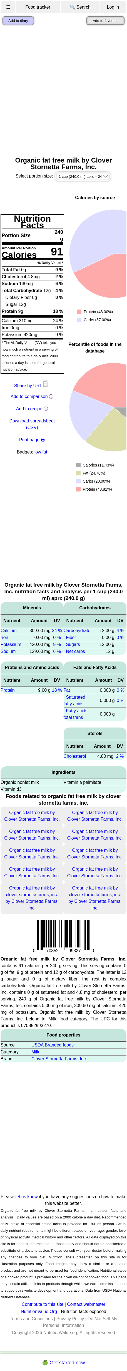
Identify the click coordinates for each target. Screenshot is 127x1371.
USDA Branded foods (52, 1045)
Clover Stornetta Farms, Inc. (59, 1058)
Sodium (8, 651)
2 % (120, 756)
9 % (57, 644)
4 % (120, 630)
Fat (67, 690)
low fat (40, 452)
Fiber (71, 637)
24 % (57, 630)
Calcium (9, 630)
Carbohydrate (77, 630)
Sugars (73, 644)
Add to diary (18, 21)
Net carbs (75, 651)
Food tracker (37, 7)
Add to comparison (29, 396)
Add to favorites (105, 21)
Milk (35, 1052)
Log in (113, 7)
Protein (8, 690)
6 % (57, 651)
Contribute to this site (42, 1304)
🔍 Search (80, 7)
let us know (27, 1196)
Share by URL (32, 385)
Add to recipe (29, 408)
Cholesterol (75, 756)
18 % (57, 690)
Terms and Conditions (31, 1318)
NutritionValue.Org (39, 1311)
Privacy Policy (70, 1318)
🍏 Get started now (63, 1362)
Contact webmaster (86, 1304)
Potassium (11, 644)
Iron (4, 637)
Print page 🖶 (32, 439)
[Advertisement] (63, 90)
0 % (57, 637)
